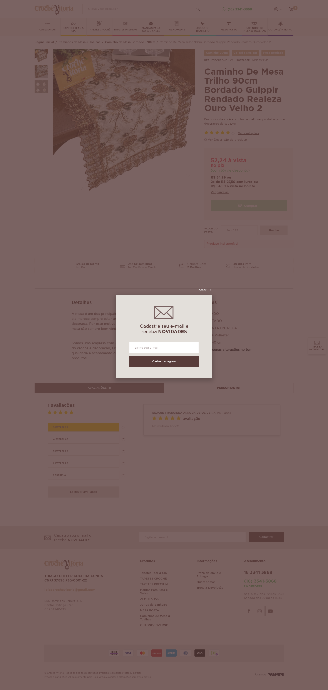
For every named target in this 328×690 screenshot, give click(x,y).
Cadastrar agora (164, 361)
